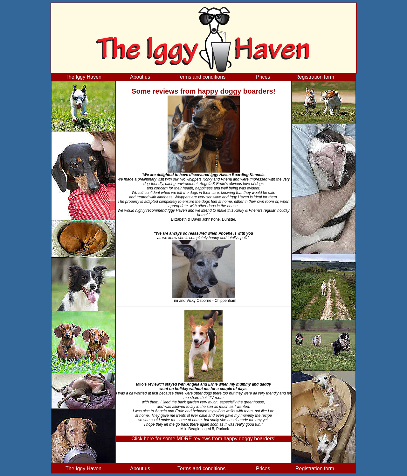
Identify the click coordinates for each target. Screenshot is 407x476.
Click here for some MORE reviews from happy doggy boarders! (203, 438)
